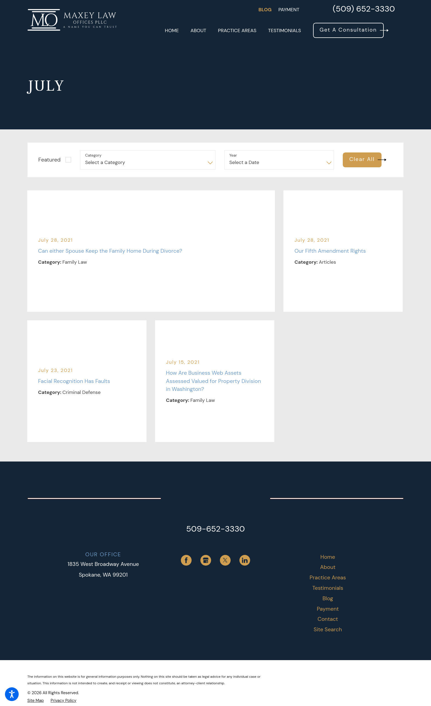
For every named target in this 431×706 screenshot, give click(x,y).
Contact (327, 618)
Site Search (328, 629)
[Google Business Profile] (205, 560)
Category (93, 155)
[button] (12, 694)
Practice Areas (328, 577)
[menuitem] (172, 30)
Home (328, 556)
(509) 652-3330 (364, 9)
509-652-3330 (215, 529)
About (327, 567)
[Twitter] (225, 560)
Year (233, 155)
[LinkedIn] (244, 560)
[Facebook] (186, 560)
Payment (288, 9)
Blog (265, 9)
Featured (49, 159)
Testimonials (327, 587)
